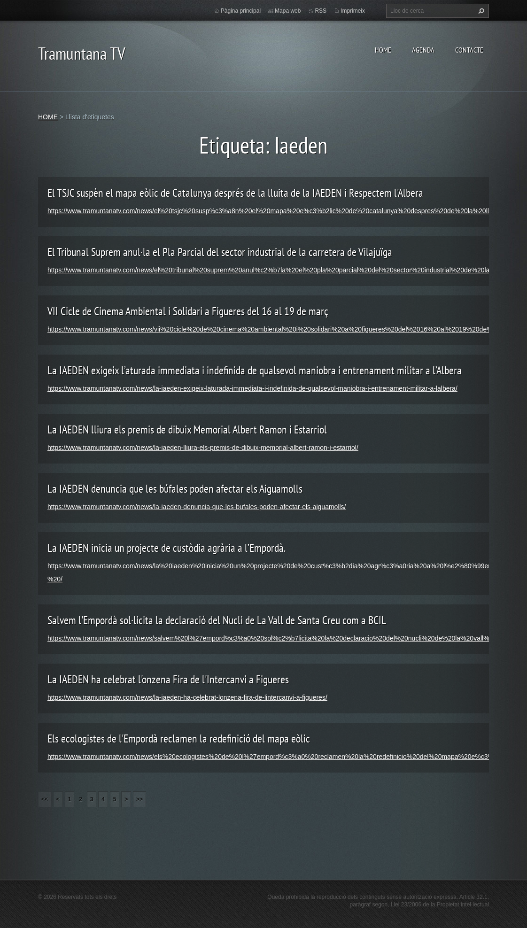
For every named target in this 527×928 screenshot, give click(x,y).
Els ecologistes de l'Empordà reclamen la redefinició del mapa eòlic (178, 738)
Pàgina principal (241, 11)
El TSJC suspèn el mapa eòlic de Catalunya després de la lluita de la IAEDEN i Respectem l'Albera (235, 193)
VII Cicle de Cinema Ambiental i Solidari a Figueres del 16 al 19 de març (187, 311)
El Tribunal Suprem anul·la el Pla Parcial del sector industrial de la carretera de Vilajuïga (219, 252)
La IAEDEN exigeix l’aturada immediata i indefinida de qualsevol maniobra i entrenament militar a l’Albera (254, 370)
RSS (320, 11)
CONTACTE (469, 49)
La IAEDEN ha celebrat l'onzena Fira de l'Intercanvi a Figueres (168, 679)
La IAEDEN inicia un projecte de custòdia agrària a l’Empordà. (166, 548)
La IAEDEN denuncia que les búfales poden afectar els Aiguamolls (174, 488)
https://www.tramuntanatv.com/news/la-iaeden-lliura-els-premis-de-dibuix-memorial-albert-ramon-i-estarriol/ (202, 447)
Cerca (480, 11)
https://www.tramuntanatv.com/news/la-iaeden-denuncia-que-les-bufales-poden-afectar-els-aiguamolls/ (196, 506)
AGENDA (423, 49)
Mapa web (288, 11)
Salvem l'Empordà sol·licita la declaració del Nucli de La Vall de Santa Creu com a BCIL (216, 620)
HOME (383, 49)
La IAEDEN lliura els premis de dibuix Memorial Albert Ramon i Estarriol (187, 429)
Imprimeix (353, 11)
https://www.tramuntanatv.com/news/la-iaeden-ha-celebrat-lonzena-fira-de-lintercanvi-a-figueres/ (187, 697)
